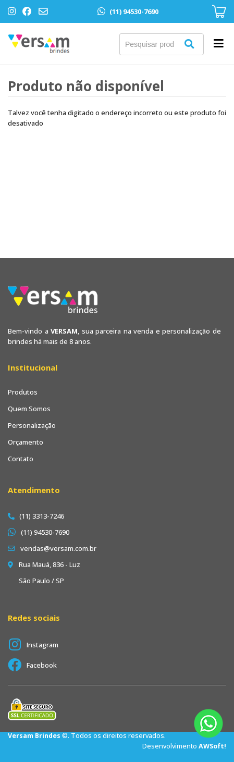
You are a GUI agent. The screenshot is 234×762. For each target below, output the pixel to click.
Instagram (42, 644)
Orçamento (25, 442)
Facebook (42, 665)
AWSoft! (212, 746)
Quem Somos (29, 408)
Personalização (32, 425)
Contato (20, 458)
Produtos (23, 392)
